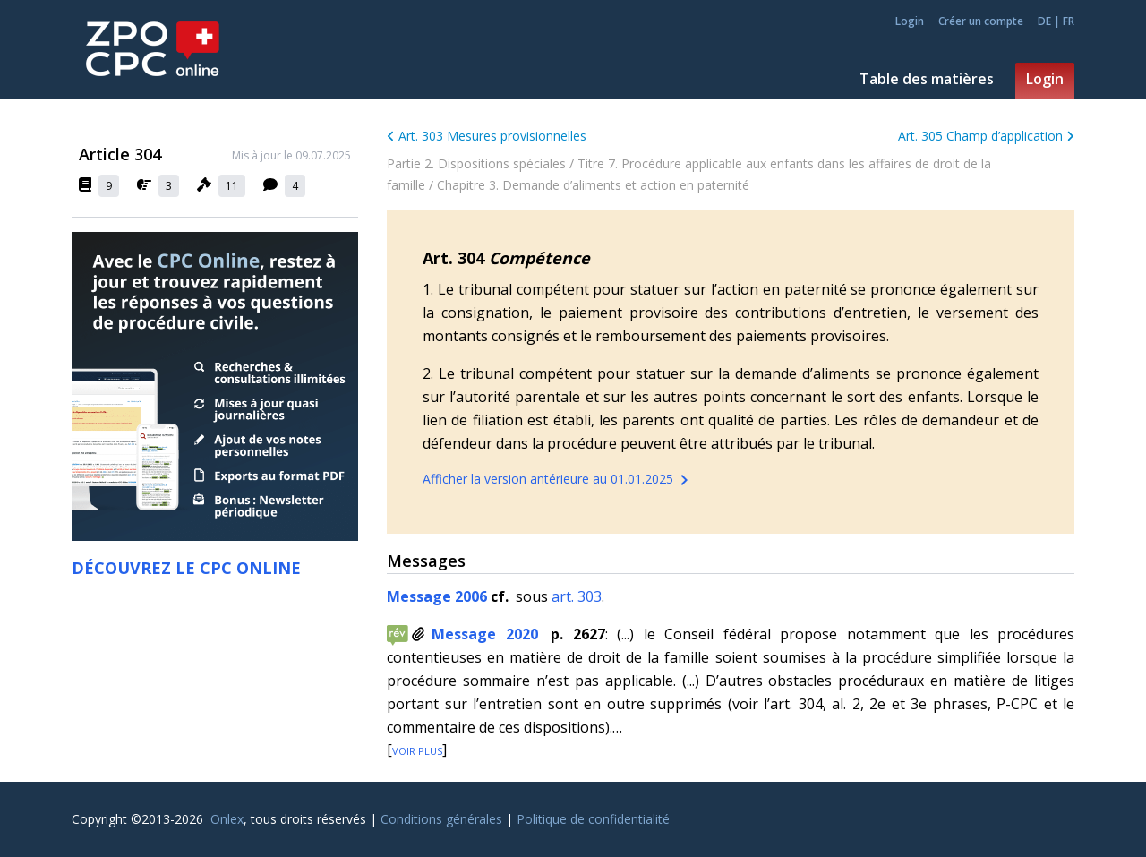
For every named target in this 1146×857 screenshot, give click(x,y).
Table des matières (927, 79)
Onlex (227, 818)
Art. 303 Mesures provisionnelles (486, 135)
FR (1068, 21)
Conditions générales (441, 818)
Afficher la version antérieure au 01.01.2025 (559, 480)
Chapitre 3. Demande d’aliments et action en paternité (593, 184)
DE (1044, 21)
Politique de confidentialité (593, 818)
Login (909, 21)
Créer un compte (980, 21)
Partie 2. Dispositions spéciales (476, 163)
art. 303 (577, 596)
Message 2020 (485, 634)
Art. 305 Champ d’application (986, 135)
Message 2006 (439, 596)
